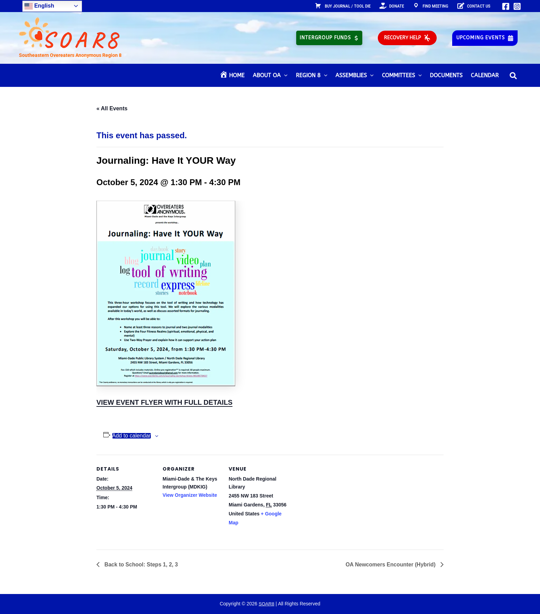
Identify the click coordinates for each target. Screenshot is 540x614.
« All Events (111, 108)
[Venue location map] (331, 502)
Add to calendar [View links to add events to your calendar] (131, 436)
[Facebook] (506, 6)
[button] (329, 38)
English (39, 6)
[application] (284, 75)
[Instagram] (517, 6)
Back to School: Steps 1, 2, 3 (141, 564)
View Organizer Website (190, 495)
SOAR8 (266, 604)
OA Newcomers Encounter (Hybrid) (390, 564)
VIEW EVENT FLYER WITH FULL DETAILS (164, 402)
